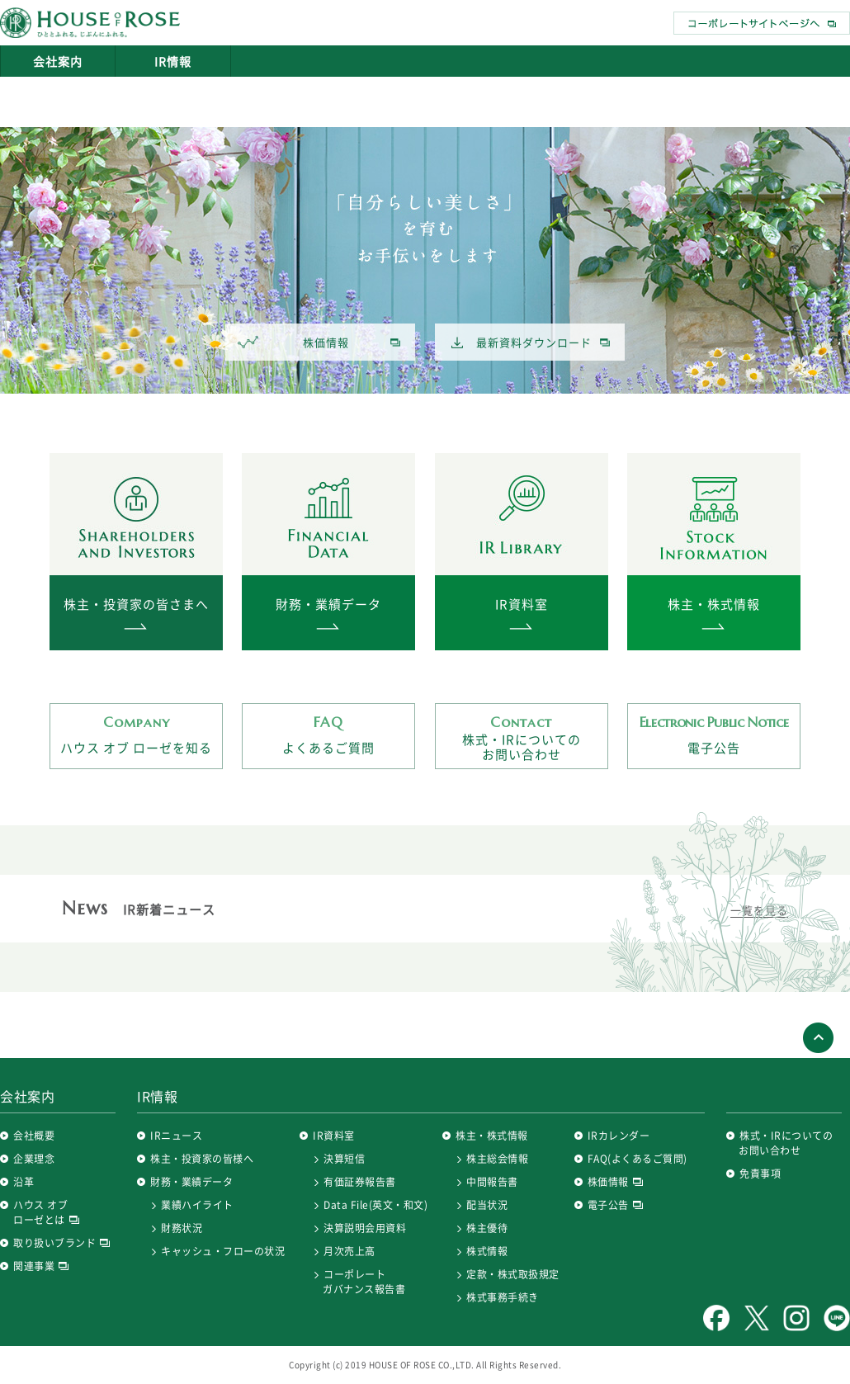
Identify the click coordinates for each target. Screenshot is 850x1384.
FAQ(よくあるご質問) (637, 1158)
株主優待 (487, 1228)
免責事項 (760, 1173)
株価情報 (293, 342)
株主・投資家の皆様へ (201, 1158)
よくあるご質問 (328, 735)
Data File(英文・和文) (375, 1204)
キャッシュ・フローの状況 (223, 1251)
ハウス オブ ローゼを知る (136, 735)
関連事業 (40, 1266)
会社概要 (33, 1135)
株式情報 (487, 1251)
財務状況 (181, 1228)
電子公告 (714, 735)
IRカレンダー (619, 1135)
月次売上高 (349, 1251)
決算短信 (344, 1158)
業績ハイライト (197, 1204)
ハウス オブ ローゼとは (46, 1212)
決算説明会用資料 (364, 1228)
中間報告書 (492, 1181)
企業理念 (33, 1158)
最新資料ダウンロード (521, 342)
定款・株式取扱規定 (513, 1274)
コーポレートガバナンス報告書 (364, 1282)
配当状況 (487, 1204)
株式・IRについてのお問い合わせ (521, 738)
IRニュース (176, 1135)
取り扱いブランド (61, 1242)
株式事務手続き (502, 1297)
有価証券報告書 (359, 1181)
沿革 (23, 1181)
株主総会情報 (497, 1158)
